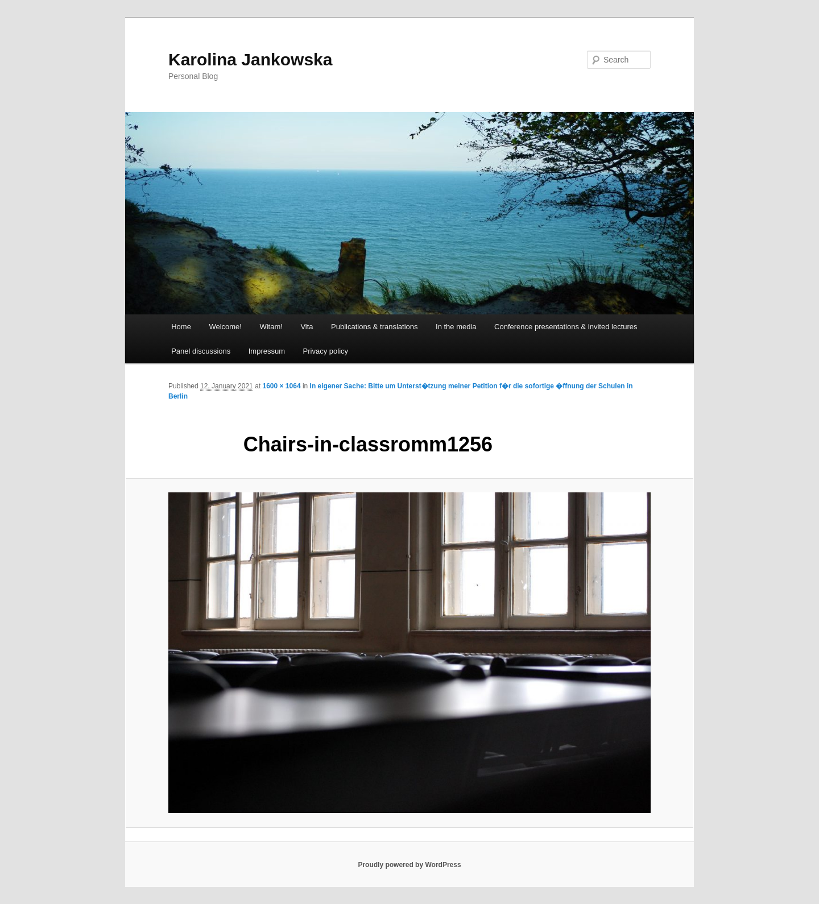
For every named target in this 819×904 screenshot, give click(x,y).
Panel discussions (200, 351)
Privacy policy (325, 351)
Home (181, 326)
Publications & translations (374, 326)
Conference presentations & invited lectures (565, 326)
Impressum (267, 351)
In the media (456, 326)
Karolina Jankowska (250, 59)
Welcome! (225, 326)
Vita (306, 326)
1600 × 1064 (281, 386)
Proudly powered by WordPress (409, 865)
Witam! (270, 326)
